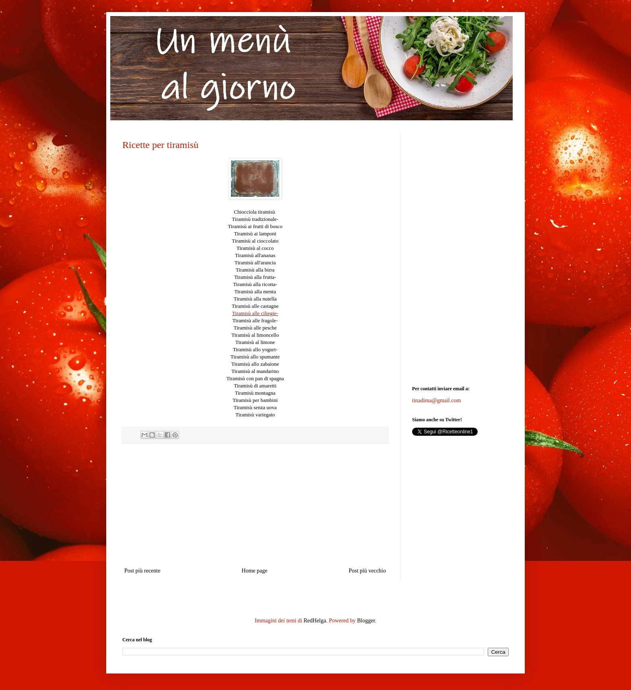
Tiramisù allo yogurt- (255, 349)
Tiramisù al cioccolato (255, 241)
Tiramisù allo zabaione (255, 364)
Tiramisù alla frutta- (255, 277)
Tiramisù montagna (255, 393)
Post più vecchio (367, 571)
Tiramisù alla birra (255, 270)
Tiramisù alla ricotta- (255, 284)
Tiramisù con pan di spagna (255, 378)
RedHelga (314, 621)
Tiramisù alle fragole (254, 320)
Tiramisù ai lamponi (255, 234)
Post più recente (142, 571)
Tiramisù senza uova (254, 407)
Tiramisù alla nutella (254, 299)
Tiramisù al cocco (255, 248)
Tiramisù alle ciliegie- (255, 313)
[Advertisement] (255, 505)
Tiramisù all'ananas (255, 255)
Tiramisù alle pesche (254, 328)
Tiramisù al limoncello (255, 335)
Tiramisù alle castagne (255, 306)
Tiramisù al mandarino (255, 371)
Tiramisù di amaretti (255, 386)
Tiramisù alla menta (255, 291)
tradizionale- (255, 219)
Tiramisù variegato (255, 415)
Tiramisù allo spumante (255, 357)
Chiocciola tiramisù (255, 212)
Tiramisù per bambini (255, 400)
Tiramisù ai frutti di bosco (255, 226)
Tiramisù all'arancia (255, 263)
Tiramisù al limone (255, 342)
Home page (254, 571)
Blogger (366, 621)
